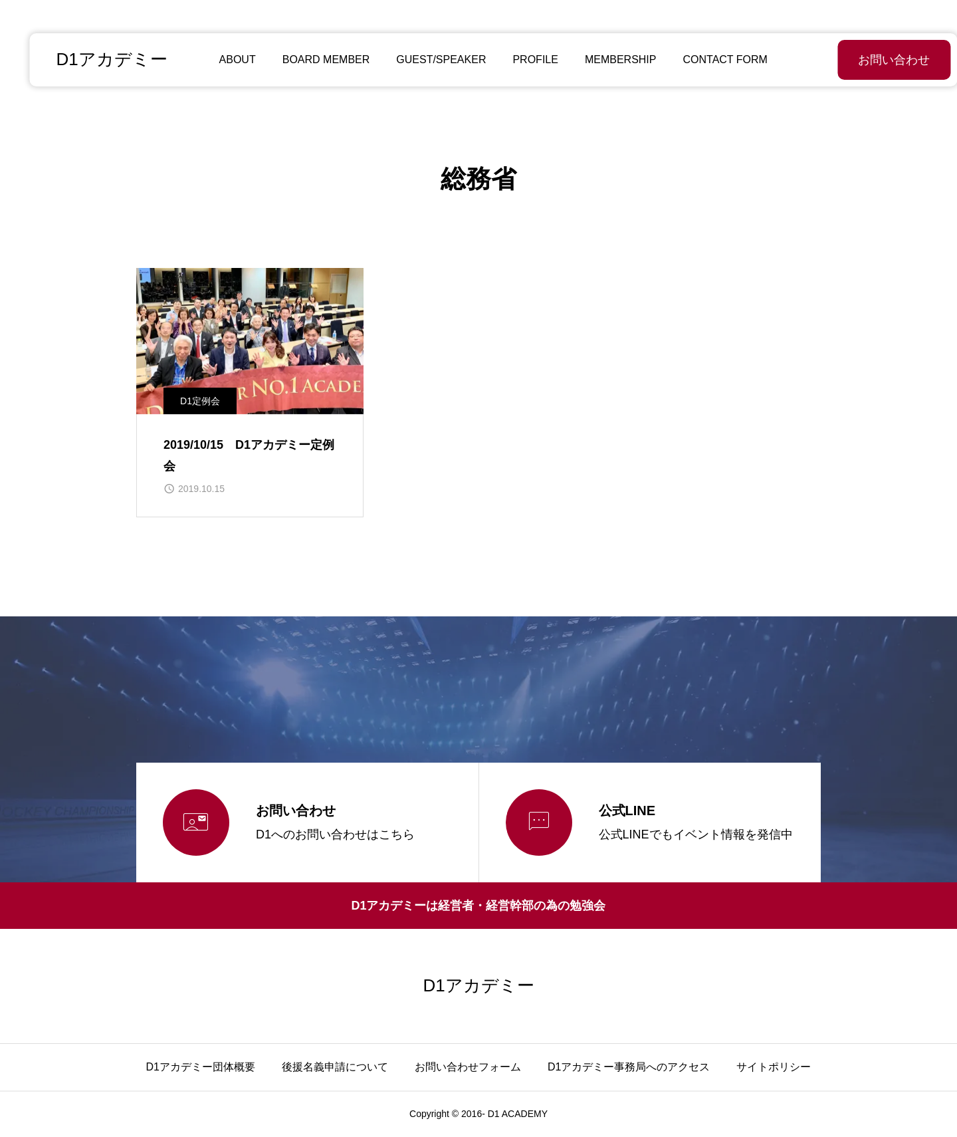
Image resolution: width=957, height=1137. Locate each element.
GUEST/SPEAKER (426, 59)
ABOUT (222, 59)
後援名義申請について (335, 1067)
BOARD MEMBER (311, 59)
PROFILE (520, 59)
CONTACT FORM (710, 59)
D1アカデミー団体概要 (200, 1067)
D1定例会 (200, 401)
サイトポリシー (773, 1067)
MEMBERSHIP (606, 59)
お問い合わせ (861, 59)
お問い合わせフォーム (468, 1067)
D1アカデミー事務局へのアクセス (629, 1067)
